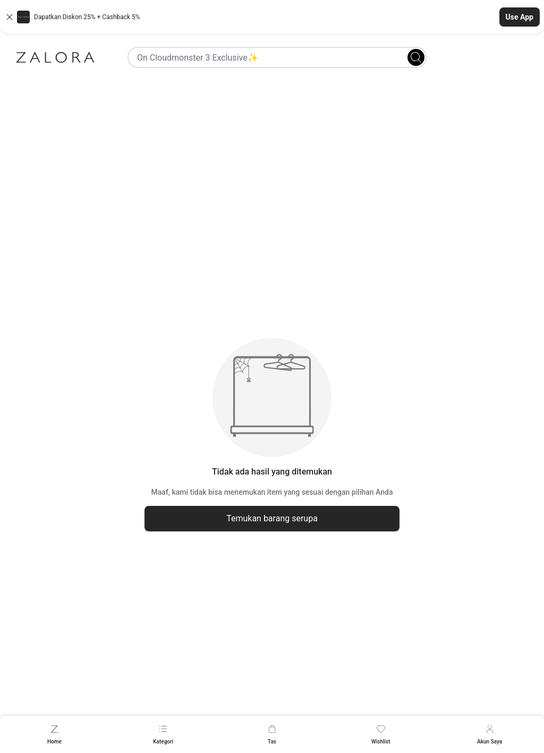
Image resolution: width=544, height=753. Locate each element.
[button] (272, 17)
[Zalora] (55, 57)
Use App (519, 17)
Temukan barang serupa (272, 518)
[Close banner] (9, 17)
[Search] (415, 57)
